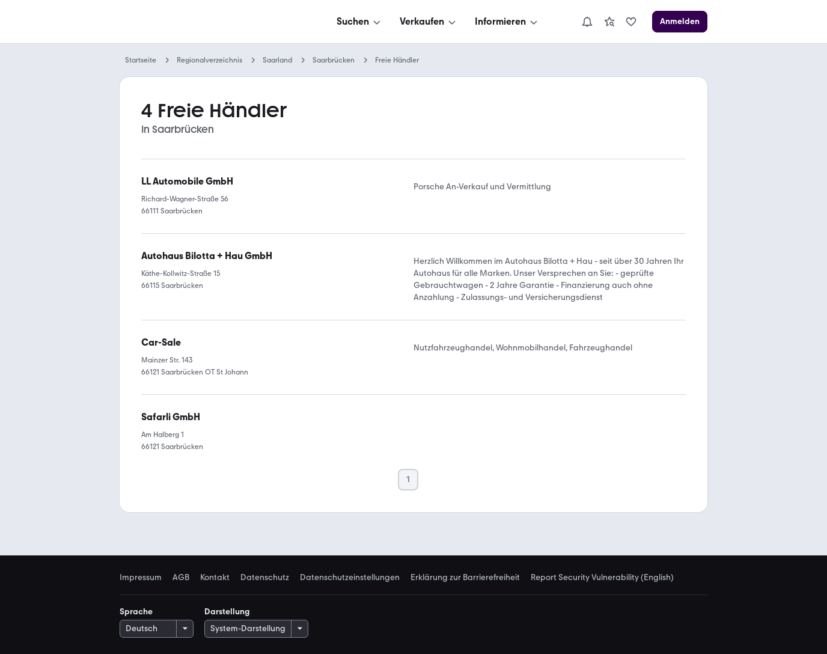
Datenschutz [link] (264, 577)
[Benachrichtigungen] (587, 21)
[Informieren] (507, 21)
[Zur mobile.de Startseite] (210, 21)
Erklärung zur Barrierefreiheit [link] (465, 577)
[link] (609, 21)
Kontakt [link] (215, 577)
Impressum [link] (141, 577)
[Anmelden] (679, 21)
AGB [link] (180, 577)
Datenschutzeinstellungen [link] (350, 577)
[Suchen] (360, 21)
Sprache (136, 612)
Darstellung (227, 612)
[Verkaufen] (429, 21)
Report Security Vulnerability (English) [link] (602, 577)
